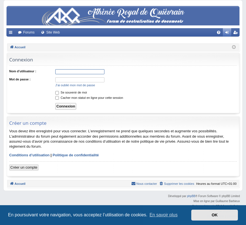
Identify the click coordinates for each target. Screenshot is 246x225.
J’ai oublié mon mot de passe (75, 85)
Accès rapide (12, 33)
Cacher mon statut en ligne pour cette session (89, 97)
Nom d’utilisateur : (22, 71)
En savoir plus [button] (163, 214)
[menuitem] (218, 32)
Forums (29, 32)
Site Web (53, 32)
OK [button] (215, 215)
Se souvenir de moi (71, 92)
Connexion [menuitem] (228, 33)
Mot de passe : (19, 79)
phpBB (191, 196)
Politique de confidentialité (75, 155)
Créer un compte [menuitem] (237, 33)
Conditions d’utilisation (29, 155)
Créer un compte (23, 167)
